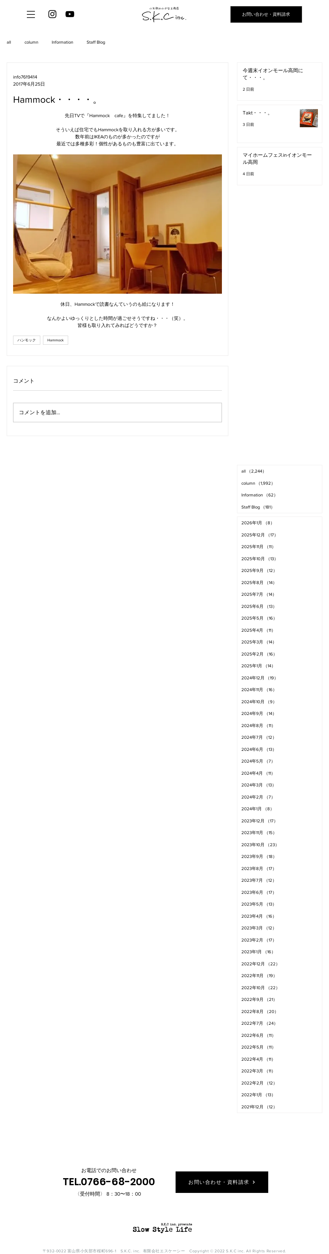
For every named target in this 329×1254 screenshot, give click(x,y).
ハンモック (26, 340)
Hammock (55, 340)
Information (62, 42)
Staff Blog (96, 42)
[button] (31, 14)
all (9, 42)
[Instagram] (52, 14)
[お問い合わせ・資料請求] (266, 14)
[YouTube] (69, 14)
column (31, 42)
